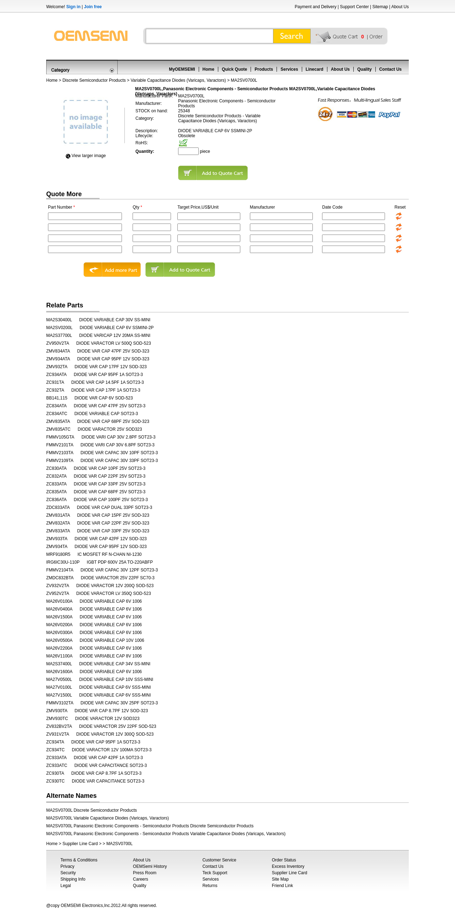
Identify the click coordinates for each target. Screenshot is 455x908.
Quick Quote (234, 69)
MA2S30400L (59, 319)
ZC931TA (55, 382)
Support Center (354, 6)
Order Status (284, 860)
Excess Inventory (288, 866)
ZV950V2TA (57, 343)
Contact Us (390, 69)
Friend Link (282, 885)
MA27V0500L (59, 679)
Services (289, 69)
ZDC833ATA (58, 507)
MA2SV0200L (59, 327)
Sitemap (380, 6)
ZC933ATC (56, 765)
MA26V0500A (59, 640)
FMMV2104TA (59, 570)
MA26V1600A (59, 671)
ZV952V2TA (57, 593)
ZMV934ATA (58, 358)
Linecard (314, 69)
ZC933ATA (56, 757)
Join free (93, 6)
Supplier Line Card (80, 843)
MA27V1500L (59, 695)
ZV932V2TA (57, 585)
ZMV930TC (57, 718)
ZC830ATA (56, 468)
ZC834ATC (56, 413)
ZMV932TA (57, 366)
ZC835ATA (56, 491)
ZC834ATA (56, 405)
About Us (400, 6)
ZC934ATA (56, 374)
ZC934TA (55, 742)
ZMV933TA (57, 538)
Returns (209, 885)
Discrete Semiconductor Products (94, 80)
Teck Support (214, 872)
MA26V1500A (59, 616)
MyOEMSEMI (182, 69)
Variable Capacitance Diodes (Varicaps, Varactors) (178, 80)
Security (68, 872)
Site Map (280, 879)
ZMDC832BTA (60, 577)
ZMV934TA (57, 546)
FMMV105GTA (60, 437)
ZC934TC (55, 749)
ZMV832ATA (58, 523)
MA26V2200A (59, 648)
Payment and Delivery (315, 6)
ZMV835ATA (58, 421)
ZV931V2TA (57, 734)
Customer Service (219, 860)
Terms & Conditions (78, 860)
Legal (65, 885)
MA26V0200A (59, 624)
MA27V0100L (59, 687)
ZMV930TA (57, 710)
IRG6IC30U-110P (63, 562)
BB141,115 (56, 398)
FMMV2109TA (59, 460)
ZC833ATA (56, 484)
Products (264, 69)
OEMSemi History (150, 866)
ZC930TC (55, 781)
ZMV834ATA (58, 351)
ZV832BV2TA (59, 726)
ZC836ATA (56, 499)
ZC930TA (55, 773)
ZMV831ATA (58, 515)
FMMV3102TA (59, 702)
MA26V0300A (59, 632)
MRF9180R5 (58, 554)
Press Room (144, 872)
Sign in (73, 6)
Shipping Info (72, 879)
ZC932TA (55, 390)
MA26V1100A (59, 656)
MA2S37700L (59, 335)
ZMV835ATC (58, 429)
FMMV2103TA (59, 452)
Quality (364, 69)
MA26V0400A (59, 609)
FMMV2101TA (59, 444)
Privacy (67, 866)
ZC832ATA (56, 476)
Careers (140, 879)
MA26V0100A (59, 601)
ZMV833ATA (58, 530)
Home (208, 69)
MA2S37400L (59, 663)
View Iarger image (88, 155)
